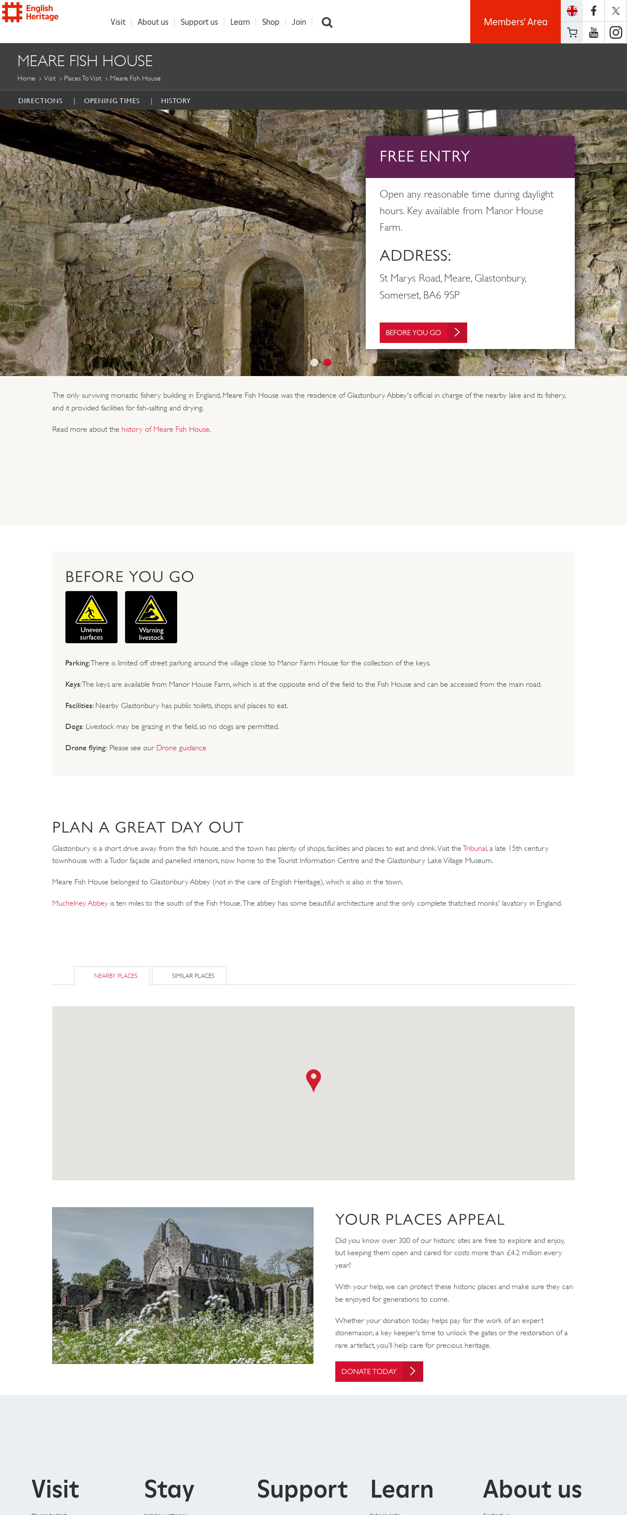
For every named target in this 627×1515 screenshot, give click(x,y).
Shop (275, 22)
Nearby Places (116, 976)
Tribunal (475, 848)
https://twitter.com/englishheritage (616, 10)
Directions (40, 101)
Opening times (112, 101)
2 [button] (327, 363)
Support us (203, 22)
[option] (313, 243)
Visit (122, 22)
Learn (244, 22)
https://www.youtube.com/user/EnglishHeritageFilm (593, 33)
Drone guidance (181, 748)
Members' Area (516, 21)
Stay (169, 1490)
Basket (572, 32)
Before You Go (430, 336)
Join (303, 22)
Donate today (386, 1372)
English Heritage (47, 19)
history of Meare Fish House (165, 429)
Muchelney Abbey (80, 903)
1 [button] (314, 363)
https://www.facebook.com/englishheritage (593, 10)
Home (26, 78)
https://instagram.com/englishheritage (616, 33)
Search (332, 22)
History (176, 101)
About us (157, 22)
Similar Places (193, 976)
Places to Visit (82, 78)
